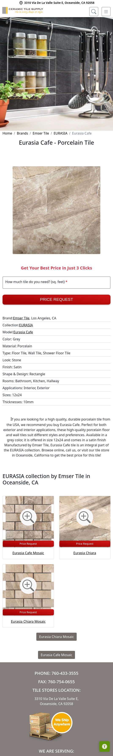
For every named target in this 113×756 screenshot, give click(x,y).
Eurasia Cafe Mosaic (28, 553)
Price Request (56, 299)
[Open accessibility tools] (104, 746)
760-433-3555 (65, 673)
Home (7, 133)
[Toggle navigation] (106, 11)
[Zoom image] (28, 517)
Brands (22, 133)
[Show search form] (93, 11)
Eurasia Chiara (85, 553)
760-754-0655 (61, 682)
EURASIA (60, 133)
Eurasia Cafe (23, 332)
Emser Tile (41, 133)
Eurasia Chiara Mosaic (28, 621)
